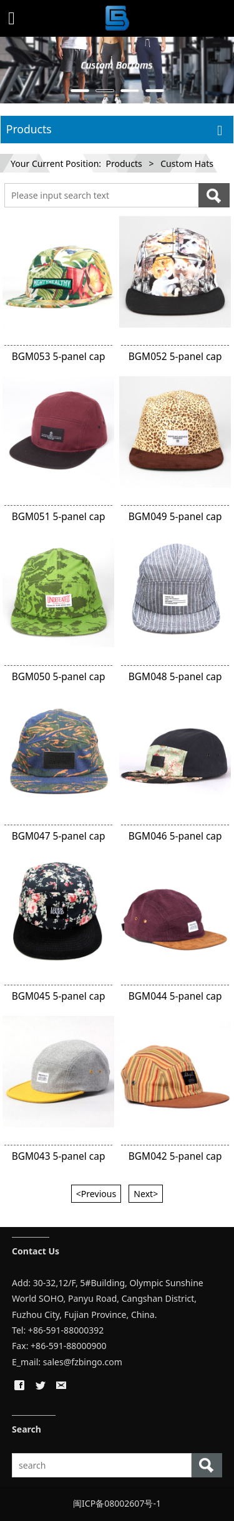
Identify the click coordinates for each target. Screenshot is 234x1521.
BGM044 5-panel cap (175, 996)
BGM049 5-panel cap (175, 516)
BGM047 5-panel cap (58, 836)
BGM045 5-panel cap (58, 996)
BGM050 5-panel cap (58, 676)
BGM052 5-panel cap (175, 356)
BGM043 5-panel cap (58, 1156)
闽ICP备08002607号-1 (117, 1503)
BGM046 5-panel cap (175, 836)
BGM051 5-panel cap (58, 516)
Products (123, 163)
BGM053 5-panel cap (58, 356)
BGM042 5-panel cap (175, 1156)
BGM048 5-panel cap (175, 676)
